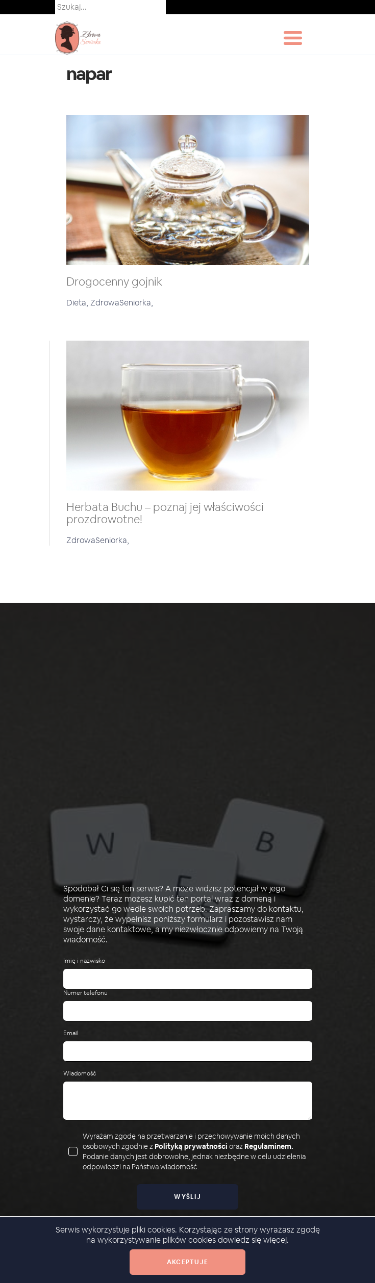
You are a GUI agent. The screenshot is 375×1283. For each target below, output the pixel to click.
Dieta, (78, 302)
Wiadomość (79, 1073)
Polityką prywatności (191, 1146)
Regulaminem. (268, 1146)
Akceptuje (187, 1262)
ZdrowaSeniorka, (121, 302)
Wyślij (187, 1197)
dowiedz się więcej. (253, 1240)
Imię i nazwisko (84, 961)
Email (71, 1033)
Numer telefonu (85, 993)
